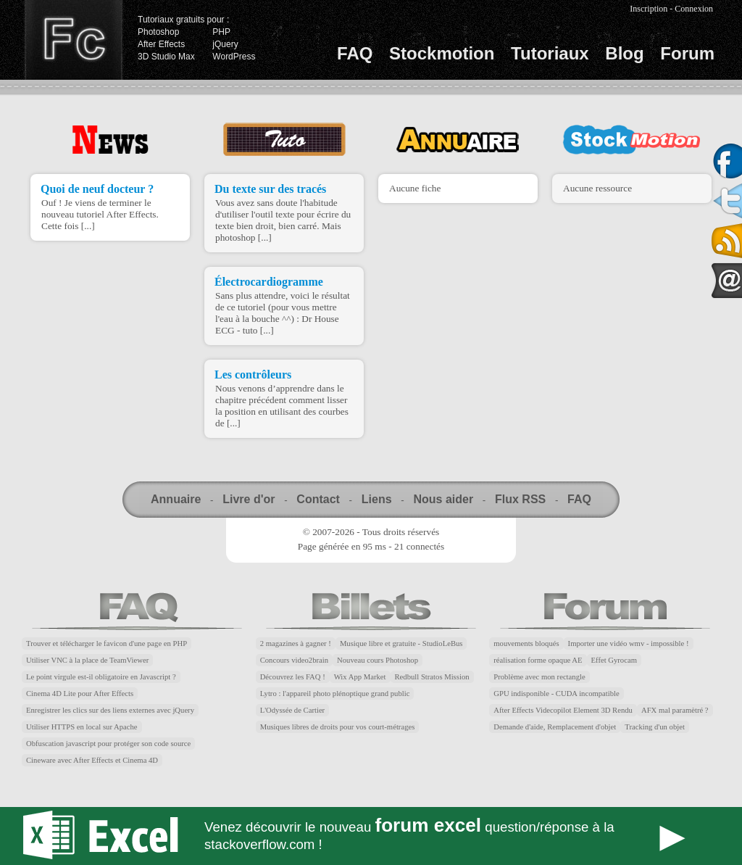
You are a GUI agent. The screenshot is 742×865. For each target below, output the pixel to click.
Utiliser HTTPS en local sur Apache (82, 727)
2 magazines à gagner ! (295, 643)
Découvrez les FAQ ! (292, 677)
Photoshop (158, 32)
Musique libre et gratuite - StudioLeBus (401, 643)
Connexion (694, 9)
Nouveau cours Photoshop (377, 660)
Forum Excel (371, 836)
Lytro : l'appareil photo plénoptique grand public (335, 694)
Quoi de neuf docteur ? (97, 189)
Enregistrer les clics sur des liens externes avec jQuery (110, 710)
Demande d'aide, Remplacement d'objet (554, 727)
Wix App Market (360, 677)
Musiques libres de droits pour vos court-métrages (337, 727)
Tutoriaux (550, 53)
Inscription (648, 9)
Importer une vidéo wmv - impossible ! (628, 643)
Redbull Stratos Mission (432, 677)
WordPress (233, 56)
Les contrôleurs (252, 374)
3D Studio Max (166, 56)
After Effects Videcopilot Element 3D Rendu (563, 710)
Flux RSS (520, 499)
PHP (221, 32)
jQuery (225, 44)
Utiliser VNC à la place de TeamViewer (87, 660)
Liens (377, 499)
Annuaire (176, 499)
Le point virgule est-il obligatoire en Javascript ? (101, 677)
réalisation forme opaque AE (537, 660)
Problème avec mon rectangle (539, 677)
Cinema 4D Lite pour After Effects (79, 694)
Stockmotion (441, 53)
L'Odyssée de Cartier (292, 710)
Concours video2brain (294, 660)
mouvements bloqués (526, 643)
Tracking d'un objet (655, 727)
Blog (624, 53)
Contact (318, 499)
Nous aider (443, 499)
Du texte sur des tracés (270, 189)
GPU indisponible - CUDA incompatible (556, 694)
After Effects (161, 44)
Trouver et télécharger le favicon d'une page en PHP (106, 643)
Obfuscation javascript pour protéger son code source (108, 744)
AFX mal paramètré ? (675, 710)
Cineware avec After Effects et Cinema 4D (92, 760)
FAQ (354, 53)
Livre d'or (248, 499)
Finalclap (73, 40)
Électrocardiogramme (268, 282)
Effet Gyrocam (614, 660)
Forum (687, 53)
